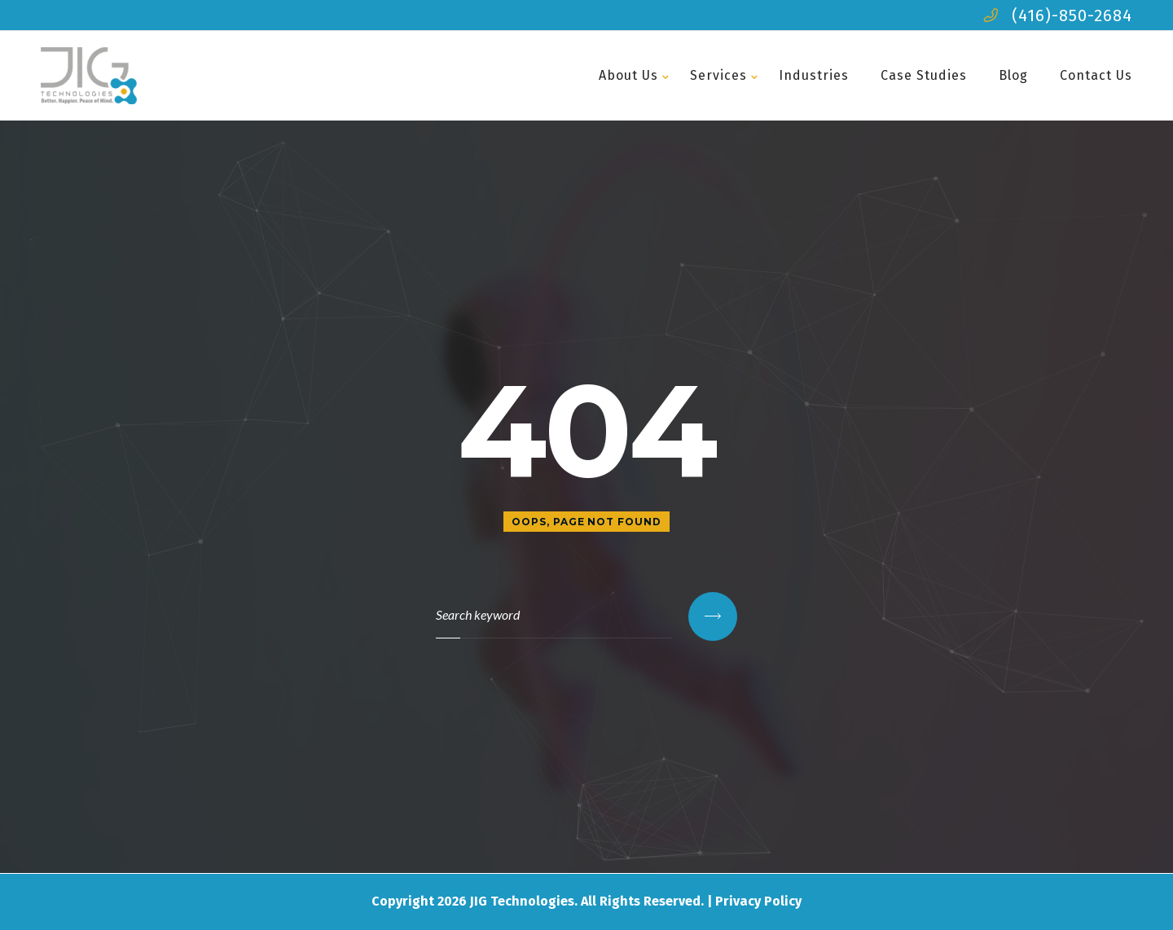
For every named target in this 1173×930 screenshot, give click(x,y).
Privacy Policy (758, 901)
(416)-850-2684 (1072, 15)
